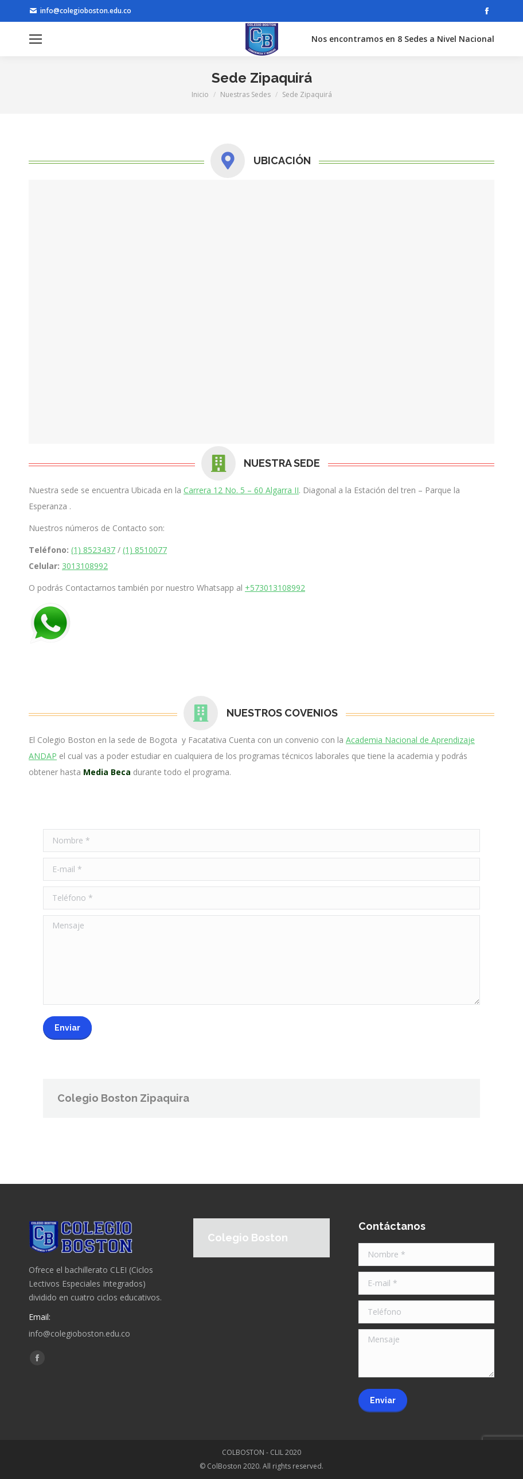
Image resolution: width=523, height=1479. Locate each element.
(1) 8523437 (93, 549)
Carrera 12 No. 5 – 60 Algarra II (241, 490)
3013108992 (85, 565)
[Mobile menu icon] (35, 39)
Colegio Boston (248, 1238)
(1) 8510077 (145, 549)
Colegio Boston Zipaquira (123, 1098)
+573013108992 (275, 587)
